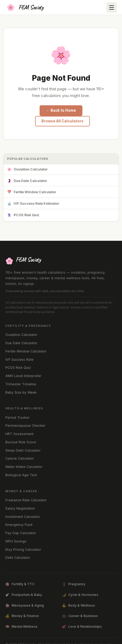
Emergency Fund (18, 525)
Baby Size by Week (21, 392)
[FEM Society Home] (24, 7)
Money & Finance (22, 616)
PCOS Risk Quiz (23, 215)
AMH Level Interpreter (23, 376)
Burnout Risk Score (20, 442)
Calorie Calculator (19, 458)
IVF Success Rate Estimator (33, 204)
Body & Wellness (78, 605)
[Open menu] (111, 7)
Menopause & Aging (24, 605)
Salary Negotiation (20, 508)
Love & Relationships (82, 626)
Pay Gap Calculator (20, 533)
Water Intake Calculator (24, 467)
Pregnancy (73, 584)
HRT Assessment (19, 434)
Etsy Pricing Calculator (23, 550)
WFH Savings (15, 541)
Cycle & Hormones (80, 595)
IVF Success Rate (19, 360)
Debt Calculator (17, 558)
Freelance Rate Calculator (26, 500)
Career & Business (80, 616)
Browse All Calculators (62, 121)
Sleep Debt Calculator (23, 450)
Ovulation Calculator (27, 169)
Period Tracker (17, 418)
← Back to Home (61, 110)
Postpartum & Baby (23, 595)
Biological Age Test (21, 475)
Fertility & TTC (20, 584)
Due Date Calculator (27, 181)
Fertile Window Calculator (31, 192)
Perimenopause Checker (25, 426)
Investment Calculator (22, 517)
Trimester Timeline (20, 384)
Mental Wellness (21, 626)
